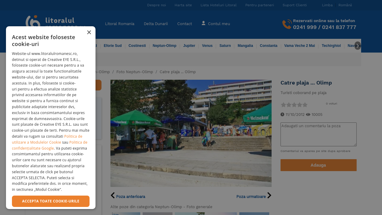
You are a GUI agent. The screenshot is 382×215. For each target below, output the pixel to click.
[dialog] (51, 117)
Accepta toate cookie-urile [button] (50, 201)
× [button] (89, 32)
